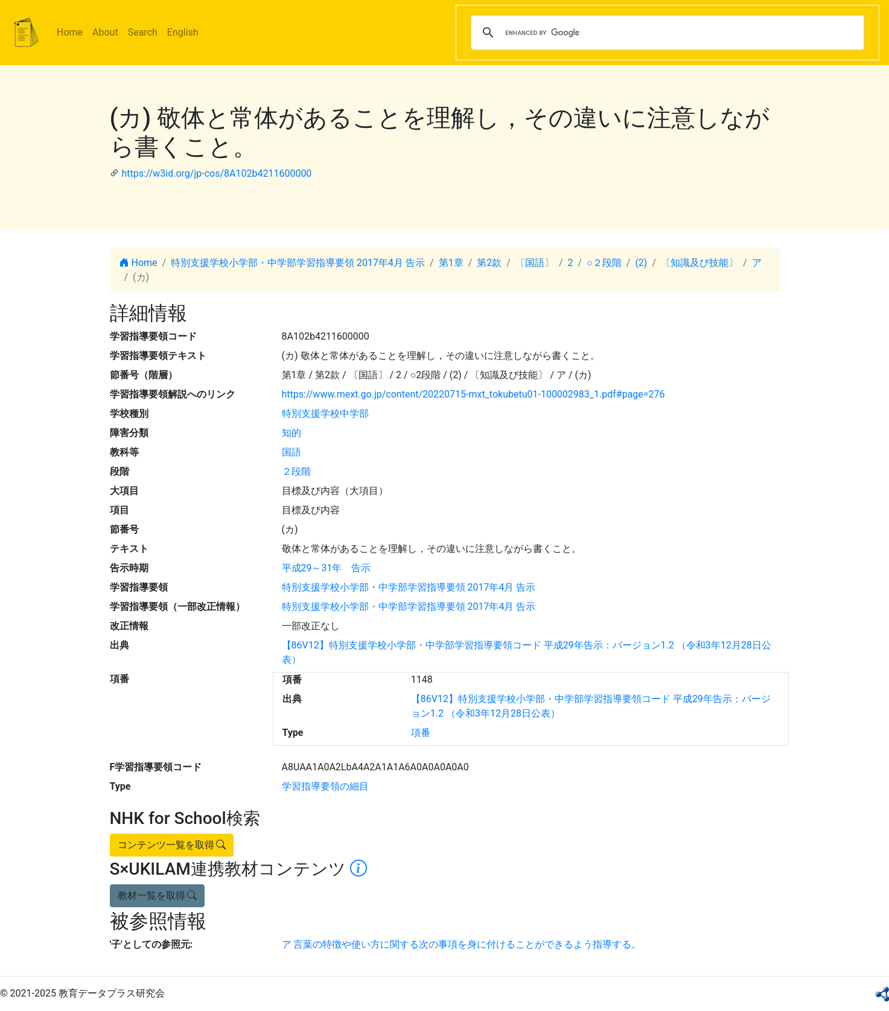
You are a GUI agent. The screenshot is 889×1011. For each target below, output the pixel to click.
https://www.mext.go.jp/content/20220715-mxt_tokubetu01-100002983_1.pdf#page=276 (473, 394)
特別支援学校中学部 (325, 413)
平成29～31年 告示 (326, 568)
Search (143, 32)
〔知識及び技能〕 (699, 262)
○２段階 (604, 262)
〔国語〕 (534, 262)
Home (70, 32)
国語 (291, 452)
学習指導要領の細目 (325, 786)
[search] (665, 32)
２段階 (296, 471)
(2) (641, 262)
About (105, 32)
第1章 (451, 262)
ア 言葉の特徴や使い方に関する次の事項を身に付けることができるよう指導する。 (462, 944)
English (183, 32)
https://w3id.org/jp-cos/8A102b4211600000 (216, 173)
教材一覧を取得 (157, 895)
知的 (291, 433)
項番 (420, 732)
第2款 (489, 262)
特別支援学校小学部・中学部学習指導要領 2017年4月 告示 (298, 262)
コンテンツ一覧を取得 (172, 845)
